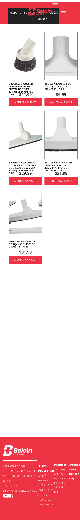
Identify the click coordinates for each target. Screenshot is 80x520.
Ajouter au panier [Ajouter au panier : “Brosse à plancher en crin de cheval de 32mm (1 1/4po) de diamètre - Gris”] (61, 180)
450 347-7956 (11, 485)
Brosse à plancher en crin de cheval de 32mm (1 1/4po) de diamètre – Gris (58, 166)
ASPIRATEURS (61, 469)
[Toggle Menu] (55, 4)
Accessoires (61, 474)
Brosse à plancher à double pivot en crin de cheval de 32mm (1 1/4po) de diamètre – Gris (22, 168)
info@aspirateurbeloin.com (20, 490)
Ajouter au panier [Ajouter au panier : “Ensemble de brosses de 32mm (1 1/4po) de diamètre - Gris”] (25, 259)
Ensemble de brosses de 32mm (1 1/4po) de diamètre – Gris (22, 244)
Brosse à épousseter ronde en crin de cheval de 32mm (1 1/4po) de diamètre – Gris (22, 89)
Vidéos (54, 12)
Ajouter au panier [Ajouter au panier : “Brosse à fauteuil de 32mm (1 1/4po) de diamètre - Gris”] (61, 102)
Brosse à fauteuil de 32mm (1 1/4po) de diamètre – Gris (57, 86)
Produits (15, 13)
